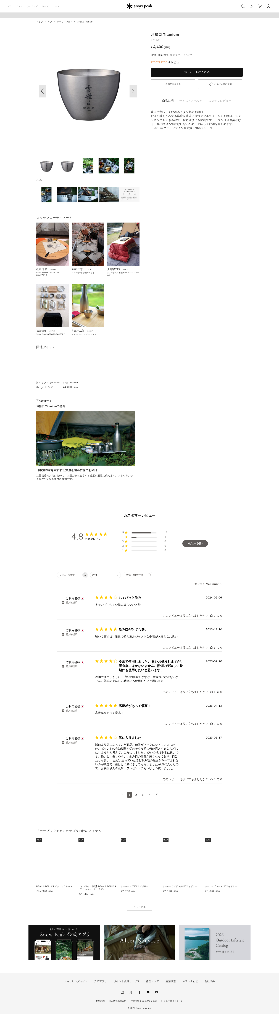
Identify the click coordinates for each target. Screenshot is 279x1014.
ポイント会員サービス (127, 981)
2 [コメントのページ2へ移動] (136, 795)
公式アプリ (100, 981)
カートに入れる (199, 72)
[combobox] (105, 575)
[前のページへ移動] (122, 795)
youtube (156, 992)
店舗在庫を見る (173, 84)
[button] (133, 91)
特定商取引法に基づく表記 (144, 1001)
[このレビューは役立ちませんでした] (218, 616)
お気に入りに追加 (223, 84)
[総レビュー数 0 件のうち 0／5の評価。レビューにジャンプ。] (166, 62)
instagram (122, 992)
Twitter (131, 992)
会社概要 (209, 981)
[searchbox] (69, 575)
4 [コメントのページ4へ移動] (150, 795)
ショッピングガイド (76, 981)
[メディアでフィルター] (138, 575)
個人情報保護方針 (118, 1001)
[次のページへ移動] (157, 795)
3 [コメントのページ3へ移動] (143, 795)
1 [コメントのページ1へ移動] (129, 795)
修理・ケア (152, 981)
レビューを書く (195, 543)
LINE (148, 992)
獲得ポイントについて (181, 55)
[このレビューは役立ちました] (211, 616)
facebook (139, 992)
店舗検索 (170, 981)
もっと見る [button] (139, 906)
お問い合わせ (190, 981)
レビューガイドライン (172, 1001)
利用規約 (100, 1001)
